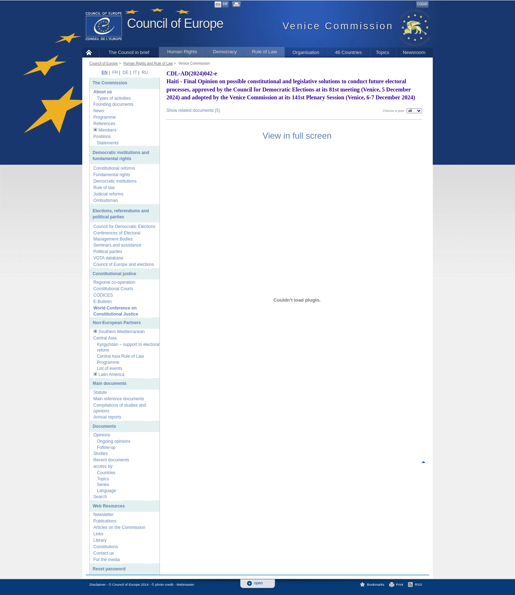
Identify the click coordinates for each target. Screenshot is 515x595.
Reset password (109, 568)
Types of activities (114, 98)
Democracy (225, 51)
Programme (104, 117)
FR (225, 4)
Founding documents (113, 104)
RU (145, 72)
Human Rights (182, 51)
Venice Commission (194, 63)
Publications (105, 521)
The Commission (110, 82)
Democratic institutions (115, 181)
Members (107, 130)
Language (106, 490)
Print (399, 584)
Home (90, 52)
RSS (418, 584)
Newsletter (103, 514)
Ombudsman (105, 200)
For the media (106, 559)
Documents (104, 426)
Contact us (103, 553)
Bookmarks (375, 584)
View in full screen (297, 135)
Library (100, 540)
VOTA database (108, 258)
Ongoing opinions (113, 441)
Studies (100, 453)
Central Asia (105, 338)
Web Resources (109, 506)
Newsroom (414, 52)
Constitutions (105, 546)
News (98, 110)
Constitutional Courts (113, 288)
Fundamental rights (111, 174)
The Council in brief (129, 52)
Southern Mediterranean (121, 331)
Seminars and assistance (117, 245)
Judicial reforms (108, 194)
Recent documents (111, 459)
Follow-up (106, 447)
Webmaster (185, 584)
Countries (106, 472)
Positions (102, 136)
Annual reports (107, 417)
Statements (108, 142)
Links (98, 533)
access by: (103, 466)
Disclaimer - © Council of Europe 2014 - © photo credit (131, 584)
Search (100, 496)
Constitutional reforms (114, 168)
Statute (100, 392)
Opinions (101, 434)
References (104, 123)
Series (103, 484)
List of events (109, 368)
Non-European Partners (117, 322)
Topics (382, 52)
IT (135, 72)
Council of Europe (175, 23)
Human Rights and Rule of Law (148, 63)
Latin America (111, 374)
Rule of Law (264, 51)
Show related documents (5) (193, 110)
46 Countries (348, 52)
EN (218, 4)
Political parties (107, 251)
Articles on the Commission (119, 527)
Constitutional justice (114, 273)
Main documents (110, 383)
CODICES (103, 295)
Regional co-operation (114, 282)
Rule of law (103, 187)
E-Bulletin (102, 301)
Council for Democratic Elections (124, 226)
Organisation (306, 52)
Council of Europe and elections (123, 264)
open (258, 583)
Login (422, 4)
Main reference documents (118, 398)
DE (126, 72)
